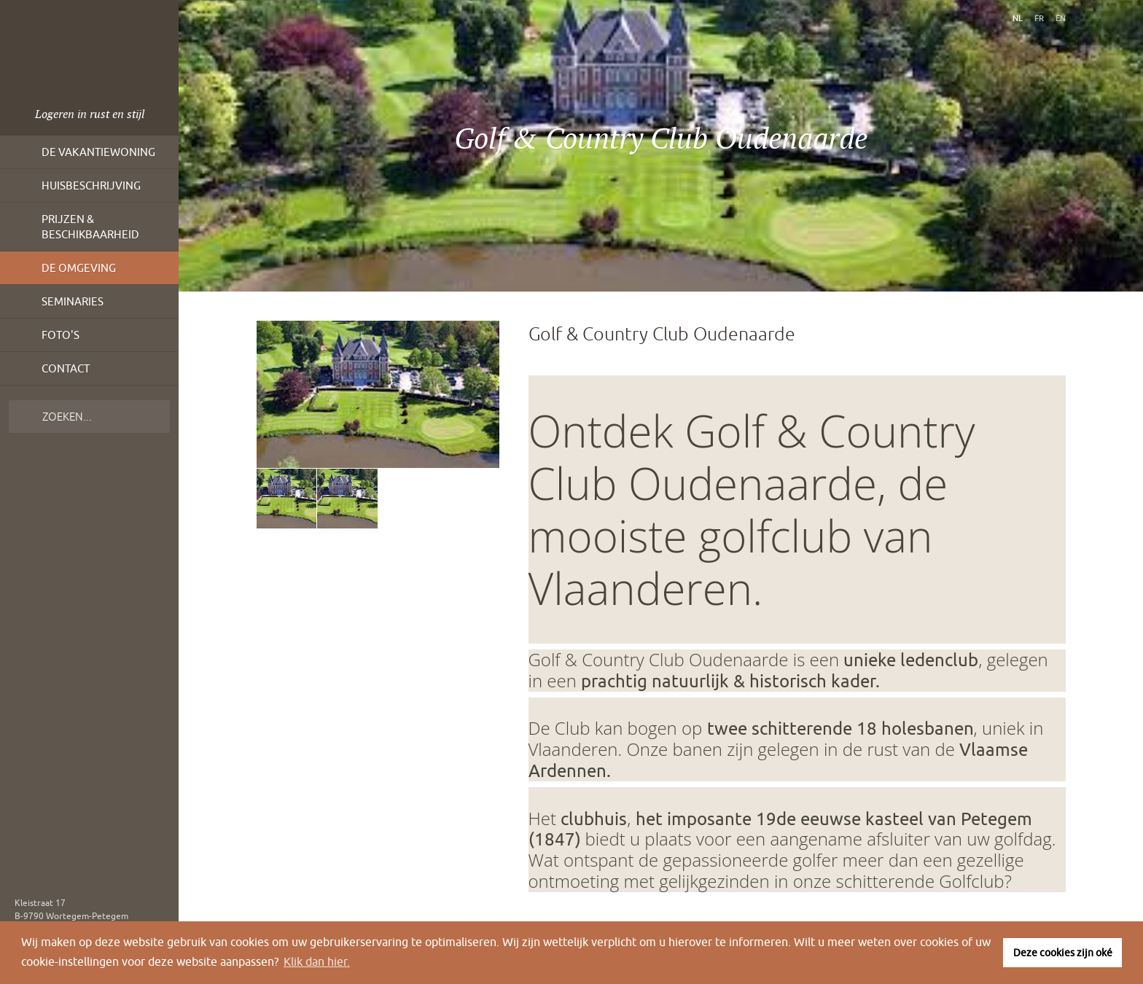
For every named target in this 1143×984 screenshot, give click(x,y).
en (1061, 18)
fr (1039, 18)
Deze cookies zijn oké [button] (1062, 952)
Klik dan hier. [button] (317, 961)
